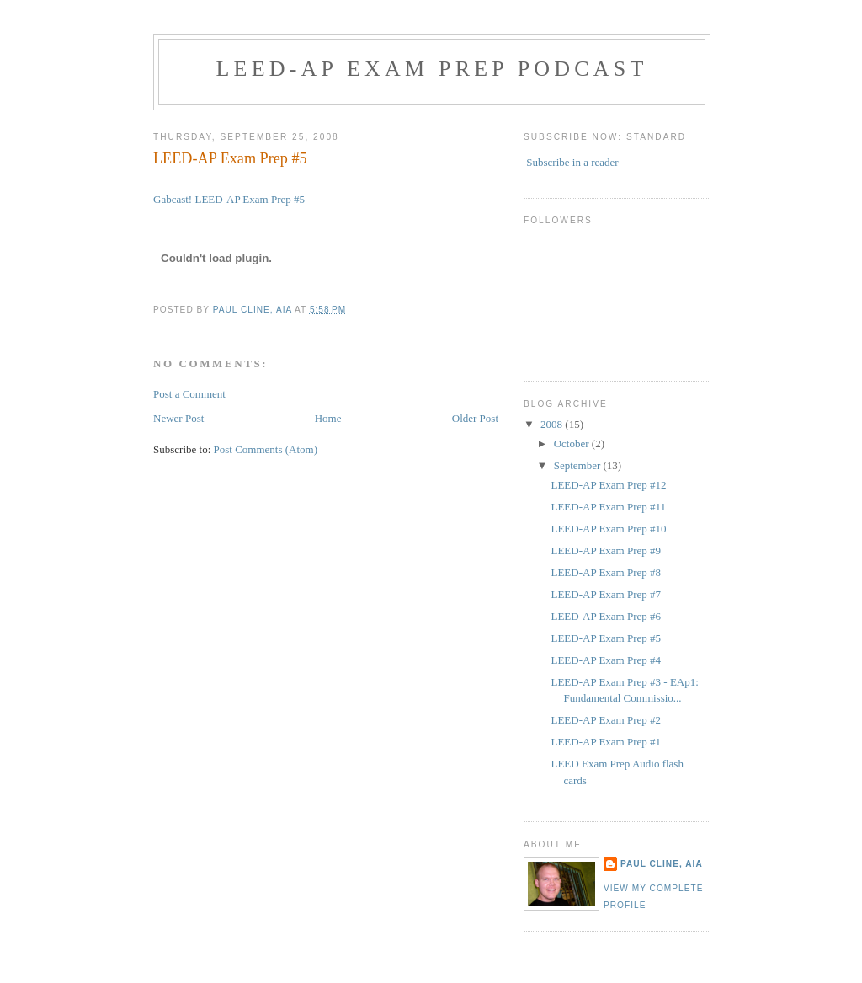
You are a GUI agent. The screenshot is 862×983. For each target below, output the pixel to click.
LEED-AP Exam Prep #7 (606, 594)
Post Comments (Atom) (266, 449)
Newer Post (178, 418)
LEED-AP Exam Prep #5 (606, 638)
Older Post (475, 418)
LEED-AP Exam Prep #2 (606, 719)
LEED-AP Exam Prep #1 (606, 741)
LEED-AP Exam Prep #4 (606, 660)
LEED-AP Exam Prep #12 (608, 484)
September (579, 465)
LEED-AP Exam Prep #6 (606, 616)
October (573, 443)
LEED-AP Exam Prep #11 (608, 506)
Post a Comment (189, 393)
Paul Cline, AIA (661, 863)
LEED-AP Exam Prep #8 (606, 572)
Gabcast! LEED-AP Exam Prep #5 (229, 199)
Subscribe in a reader (572, 162)
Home (328, 418)
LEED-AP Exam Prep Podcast (431, 68)
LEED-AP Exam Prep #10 (608, 528)
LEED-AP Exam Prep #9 (606, 550)
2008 (552, 424)
